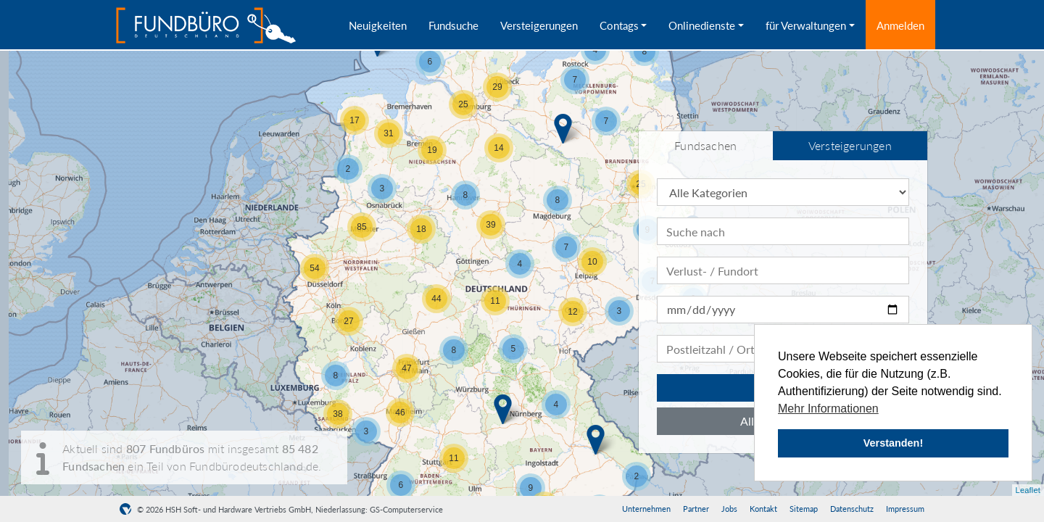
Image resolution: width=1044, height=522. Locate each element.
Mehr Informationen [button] (828, 408)
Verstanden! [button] (893, 443)
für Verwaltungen (806, 25)
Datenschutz (852, 508)
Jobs (729, 508)
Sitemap (804, 508)
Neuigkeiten (378, 25)
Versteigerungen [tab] (850, 145)
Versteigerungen (539, 25)
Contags (619, 25)
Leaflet (1028, 490)
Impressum (905, 508)
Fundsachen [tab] (705, 145)
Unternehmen (646, 508)
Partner (696, 508)
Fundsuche (453, 25)
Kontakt (763, 508)
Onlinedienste (701, 25)
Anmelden (900, 25)
